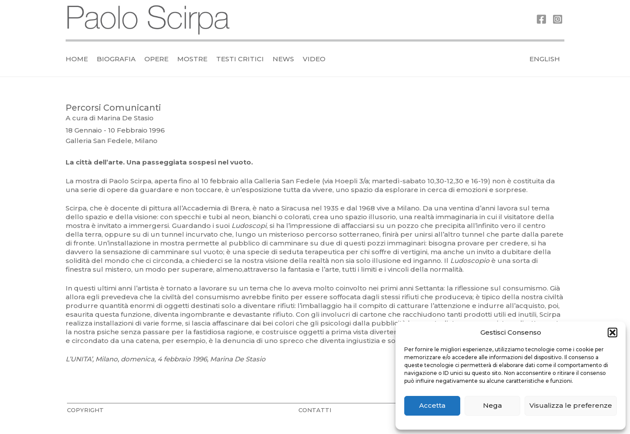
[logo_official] (149, 20)
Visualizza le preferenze (570, 405)
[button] (612, 332)
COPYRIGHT (85, 409)
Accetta (432, 405)
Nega (492, 405)
